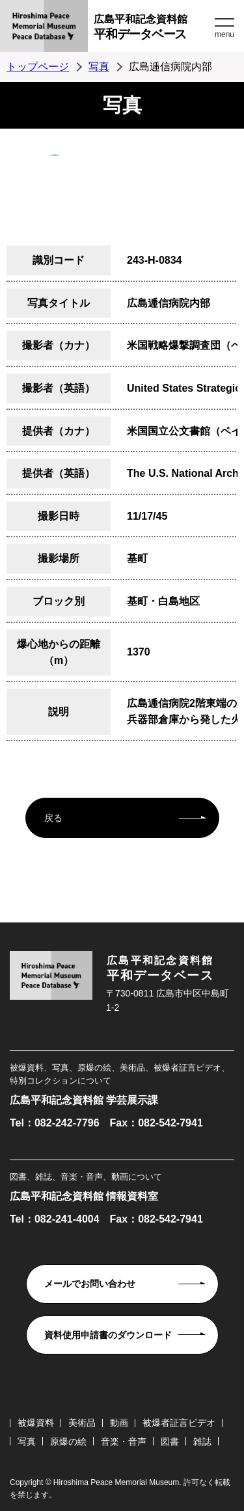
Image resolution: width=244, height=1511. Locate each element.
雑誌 (202, 1441)
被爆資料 (36, 1422)
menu (224, 34)
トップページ (38, 66)
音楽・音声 (123, 1441)
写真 (98, 66)
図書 (170, 1441)
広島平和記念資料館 (152, 29)
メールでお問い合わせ (89, 1283)
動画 (119, 1422)
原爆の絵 (68, 1441)
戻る (53, 818)
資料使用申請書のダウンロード (108, 1335)
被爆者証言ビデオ (178, 1422)
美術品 (82, 1422)
